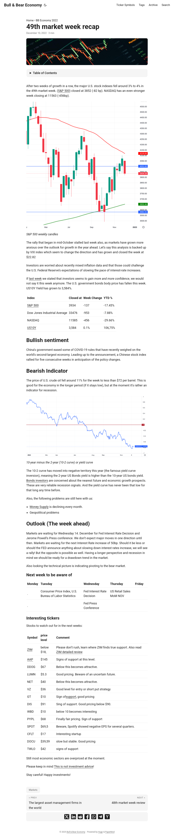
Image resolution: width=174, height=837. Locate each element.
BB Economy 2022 (47, 20)
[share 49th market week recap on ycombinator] (107, 816)
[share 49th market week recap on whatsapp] (93, 816)
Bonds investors (37, 480)
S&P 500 (63, 90)
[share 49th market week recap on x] (66, 816)
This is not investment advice (73, 766)
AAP (30, 659)
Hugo (100, 832)
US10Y (31, 327)
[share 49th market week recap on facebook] (87, 816)
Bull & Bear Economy (23, 5)
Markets (33, 790)
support (71, 696)
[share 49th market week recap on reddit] (80, 816)
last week (35, 278)
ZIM (29, 649)
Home (30, 20)
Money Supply (39, 507)
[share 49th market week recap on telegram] (100, 816)
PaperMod (109, 832)
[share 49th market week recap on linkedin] (73, 816)
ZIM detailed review (69, 652)
